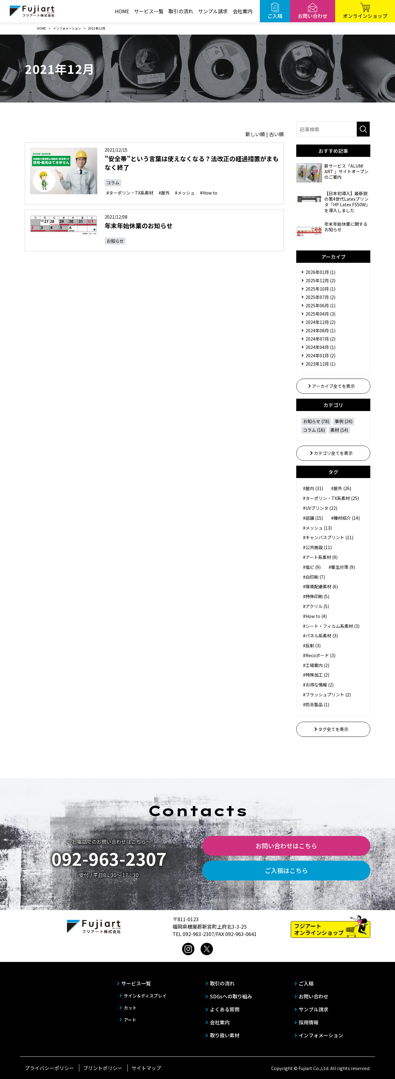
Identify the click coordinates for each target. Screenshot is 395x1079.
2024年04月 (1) (320, 347)
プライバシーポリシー (49, 1068)
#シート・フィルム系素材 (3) (331, 626)
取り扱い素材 (224, 1035)
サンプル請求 (213, 11)
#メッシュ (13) (317, 528)
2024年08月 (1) (320, 330)
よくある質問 (224, 1009)
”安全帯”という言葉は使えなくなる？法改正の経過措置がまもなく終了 (192, 163)
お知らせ (115, 241)
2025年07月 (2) (320, 297)
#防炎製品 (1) (316, 704)
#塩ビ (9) (312, 567)
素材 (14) (339, 430)
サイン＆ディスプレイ (145, 996)
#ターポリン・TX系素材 (129, 193)
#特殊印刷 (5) (316, 596)
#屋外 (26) (341, 488)
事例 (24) (343, 421)
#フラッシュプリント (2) (327, 694)
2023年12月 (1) (320, 364)
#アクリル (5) (316, 606)
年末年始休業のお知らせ (139, 225)
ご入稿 (306, 983)
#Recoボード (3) (319, 655)
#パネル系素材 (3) (320, 635)
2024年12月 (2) (320, 322)
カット (130, 1008)
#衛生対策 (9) (342, 567)
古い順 (276, 134)
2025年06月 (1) (320, 305)
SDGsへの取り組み (231, 996)
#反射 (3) (312, 645)
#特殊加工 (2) (316, 675)
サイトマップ (146, 1068)
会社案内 (242, 11)
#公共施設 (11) (317, 547)
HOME (122, 11)
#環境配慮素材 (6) (320, 586)
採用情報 (308, 1022)
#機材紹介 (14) (345, 518)
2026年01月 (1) (320, 272)
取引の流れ (180, 11)
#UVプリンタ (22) (320, 508)
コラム (112, 182)
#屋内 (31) (313, 488)
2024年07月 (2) (320, 339)
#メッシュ (185, 193)
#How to (208, 193)
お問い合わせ (313, 996)
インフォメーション (321, 1035)
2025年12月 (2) (320, 280)
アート (130, 1020)
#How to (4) (315, 616)
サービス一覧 (149, 11)
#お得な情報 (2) (318, 685)
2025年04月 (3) (320, 314)
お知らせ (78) (316, 421)
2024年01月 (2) (320, 355)
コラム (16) (314, 430)
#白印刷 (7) (314, 577)
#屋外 (164, 193)
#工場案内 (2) (316, 665)
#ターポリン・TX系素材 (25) (331, 498)
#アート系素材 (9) (320, 557)
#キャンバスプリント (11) (328, 537)
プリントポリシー (103, 1068)
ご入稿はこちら (286, 870)
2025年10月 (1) (320, 289)
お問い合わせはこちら (286, 845)
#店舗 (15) (313, 518)
